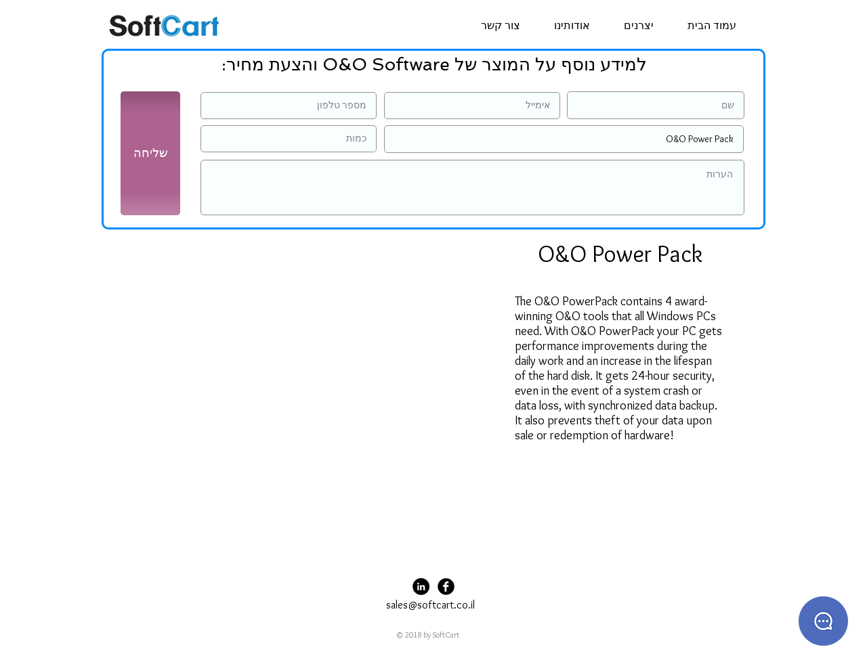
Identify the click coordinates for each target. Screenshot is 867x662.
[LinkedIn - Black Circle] (421, 586)
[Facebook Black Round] (446, 586)
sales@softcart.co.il (430, 604)
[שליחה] (150, 153)
